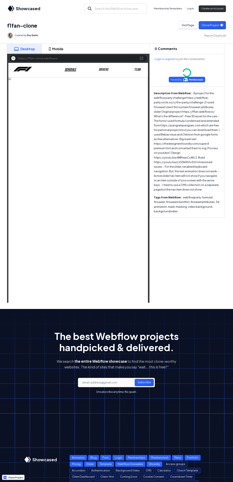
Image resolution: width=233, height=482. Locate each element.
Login (158, 59)
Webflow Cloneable (130, 464)
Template (106, 464)
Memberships (136, 457)
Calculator (164, 470)
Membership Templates (168, 8)
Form (105, 457)
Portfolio (192, 457)
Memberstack (160, 457)
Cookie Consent (153, 476)
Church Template (187, 470)
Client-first (107, 476)
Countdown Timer (181, 476)
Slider (90, 464)
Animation (78, 457)
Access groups (175, 464)
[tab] (24, 49)
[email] (116, 382)
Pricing (76, 464)
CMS (149, 470)
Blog (93, 457)
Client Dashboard (83, 476)
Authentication (100, 470)
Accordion (78, 470)
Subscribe (144, 382)
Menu (177, 457)
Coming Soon (128, 476)
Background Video (128, 470)
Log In (190, 8)
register (170, 59)
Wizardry (154, 464)
